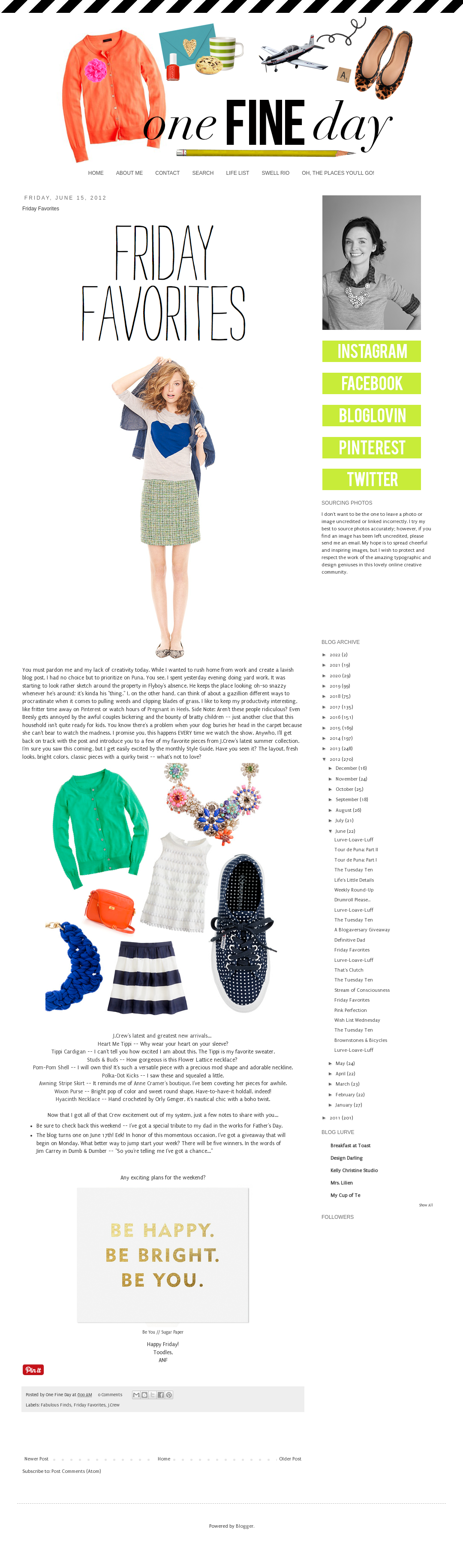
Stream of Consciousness (362, 990)
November (347, 779)
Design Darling (347, 1158)
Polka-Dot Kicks (120, 1076)
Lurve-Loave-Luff (353, 840)
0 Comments (110, 1394)
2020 (336, 676)
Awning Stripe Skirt (61, 1083)
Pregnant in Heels (168, 709)
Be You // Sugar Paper (162, 1332)
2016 (336, 717)
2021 (336, 665)
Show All (426, 1205)
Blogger (244, 1526)
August (344, 810)
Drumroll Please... (352, 900)
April (341, 1074)
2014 (336, 738)
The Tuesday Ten (353, 870)
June (341, 831)
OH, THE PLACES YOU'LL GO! (338, 173)
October (345, 789)
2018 (336, 696)
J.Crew (114, 1405)
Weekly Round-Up (353, 890)
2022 (336, 655)
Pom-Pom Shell (51, 1068)
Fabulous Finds (56, 1405)
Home (164, 1459)
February (346, 1095)
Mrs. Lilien (342, 1183)
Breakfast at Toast (350, 1146)
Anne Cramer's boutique (161, 1083)
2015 (336, 728)
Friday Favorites (89, 1405)
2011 (336, 1118)
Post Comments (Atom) (76, 1471)
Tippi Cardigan (68, 1052)
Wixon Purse (68, 1092)
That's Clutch (349, 970)
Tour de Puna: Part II (356, 850)
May (341, 1063)
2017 (336, 707)
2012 (336, 759)
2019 (336, 686)
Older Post (290, 1459)
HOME (96, 173)
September (348, 799)
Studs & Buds (102, 1060)
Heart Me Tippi (115, 1044)
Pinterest (91, 709)
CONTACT (167, 173)
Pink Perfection (350, 1010)
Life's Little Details (354, 880)
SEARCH (202, 173)
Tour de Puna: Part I (355, 860)
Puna (137, 678)
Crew (115, 1115)
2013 (336, 748)
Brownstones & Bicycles (360, 1040)
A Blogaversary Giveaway (362, 930)
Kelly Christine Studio (354, 1170)
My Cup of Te (345, 1195)
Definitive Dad (349, 940)
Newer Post (36, 1459)
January (345, 1105)
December (347, 768)
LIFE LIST (237, 173)
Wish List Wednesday (357, 1020)
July (340, 820)
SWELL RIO (275, 173)
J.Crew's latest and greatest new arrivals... (163, 1036)
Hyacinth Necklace (78, 1099)
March (343, 1084)
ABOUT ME (129, 173)
